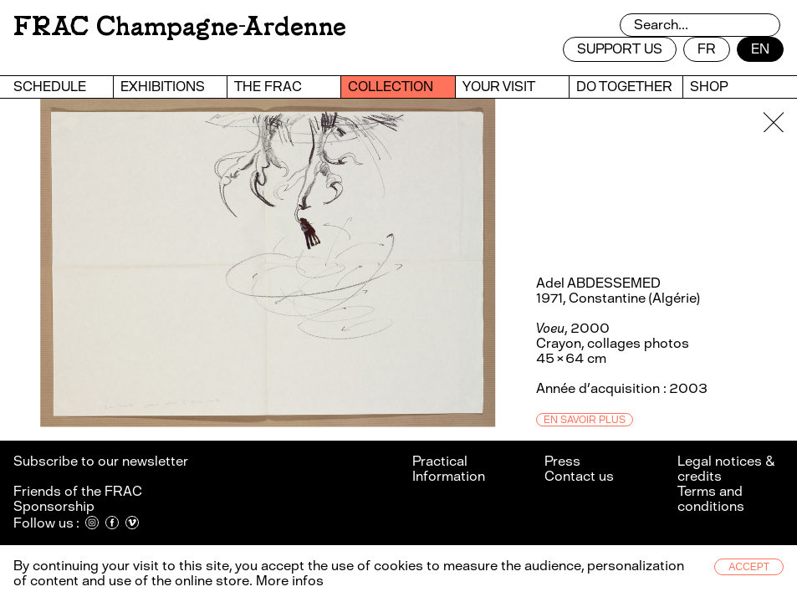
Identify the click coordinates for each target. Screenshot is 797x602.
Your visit (498, 86)
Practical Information (448, 468)
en (760, 49)
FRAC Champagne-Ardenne (179, 26)
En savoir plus (585, 420)
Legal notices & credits (725, 468)
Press (562, 461)
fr (706, 49)
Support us (619, 49)
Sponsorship (54, 506)
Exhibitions (162, 86)
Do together (624, 86)
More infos (290, 581)
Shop (709, 86)
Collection (390, 86)
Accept (748, 567)
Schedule (49, 86)
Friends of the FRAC (77, 491)
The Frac (268, 86)
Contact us (579, 476)
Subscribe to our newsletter (102, 461)
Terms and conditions (710, 498)
